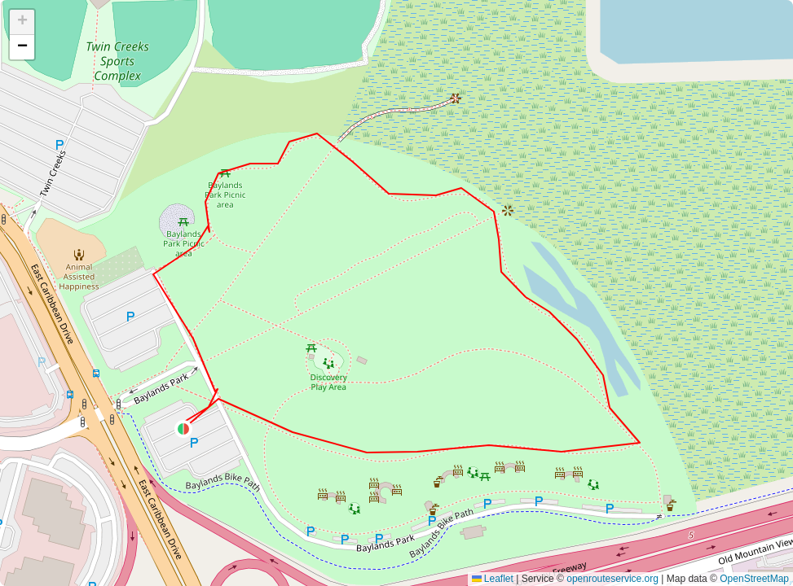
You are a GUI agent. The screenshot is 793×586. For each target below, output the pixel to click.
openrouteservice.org (612, 578)
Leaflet (492, 578)
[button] (183, 429)
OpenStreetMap (754, 578)
